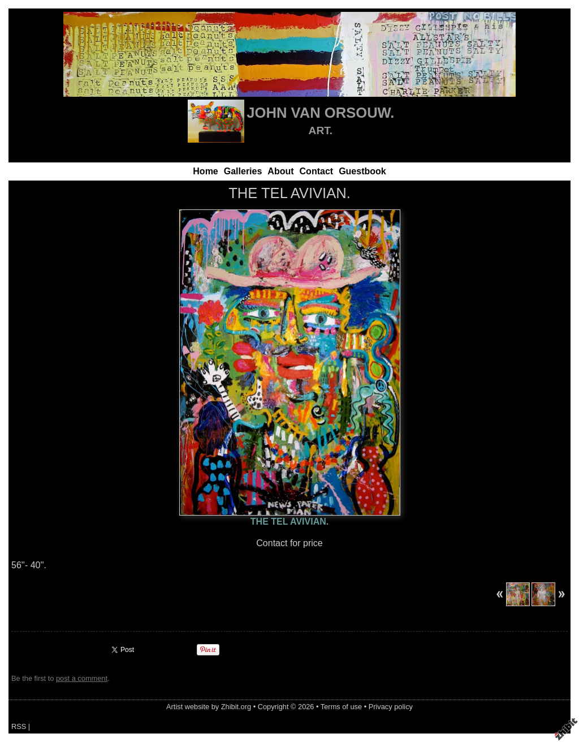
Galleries (243, 171)
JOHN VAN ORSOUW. (320, 113)
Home (205, 171)
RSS (18, 726)
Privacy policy (391, 706)
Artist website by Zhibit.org (208, 706)
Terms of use (341, 706)
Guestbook (362, 171)
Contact (317, 171)
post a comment (81, 678)
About (280, 171)
